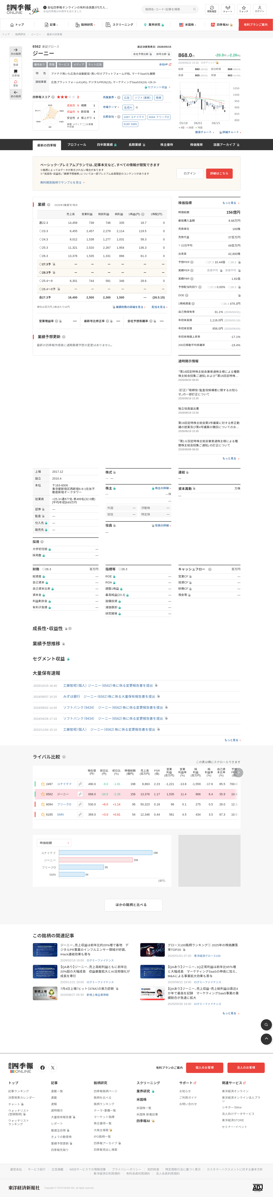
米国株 (187, 25)
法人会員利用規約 (168, 1173)
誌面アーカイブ (224, 144)
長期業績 (135, 144)
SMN (60, 814)
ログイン (259, 9)
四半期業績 (105, 144)
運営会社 (16, 1169)
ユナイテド (64, 784)
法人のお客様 (246, 1067)
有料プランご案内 (255, 24)
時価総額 (46, 843)
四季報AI (221, 25)
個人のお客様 (205, 1067)
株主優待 (166, 144)
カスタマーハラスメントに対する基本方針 (235, 1169)
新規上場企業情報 (97, 994)
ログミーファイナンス (100, 960)
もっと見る (229, 203)
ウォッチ (243, 9)
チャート (227, 9)
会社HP (163, 64)
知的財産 (153, 1169)
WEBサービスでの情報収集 (88, 1169)
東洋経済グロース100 (207, 955)
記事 (51, 25)
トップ (17, 24)
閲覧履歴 (211, 9)
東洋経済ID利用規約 (107, 1173)
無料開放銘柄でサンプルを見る (61, 182)
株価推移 (196, 144)
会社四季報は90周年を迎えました (62, 11)
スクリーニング (119, 24)
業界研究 (153, 24)
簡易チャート (203, 132)
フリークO (64, 804)
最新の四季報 (46, 145)
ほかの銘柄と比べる (131, 905)
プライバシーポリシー (127, 1169)
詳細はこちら (219, 173)
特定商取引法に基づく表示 (183, 1169)
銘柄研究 (85, 25)
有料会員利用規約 (138, 1173)
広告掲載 (58, 1169)
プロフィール (76, 144)
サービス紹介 (37, 1169)
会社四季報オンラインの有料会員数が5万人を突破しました (78, 7)
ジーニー (36, 34)
